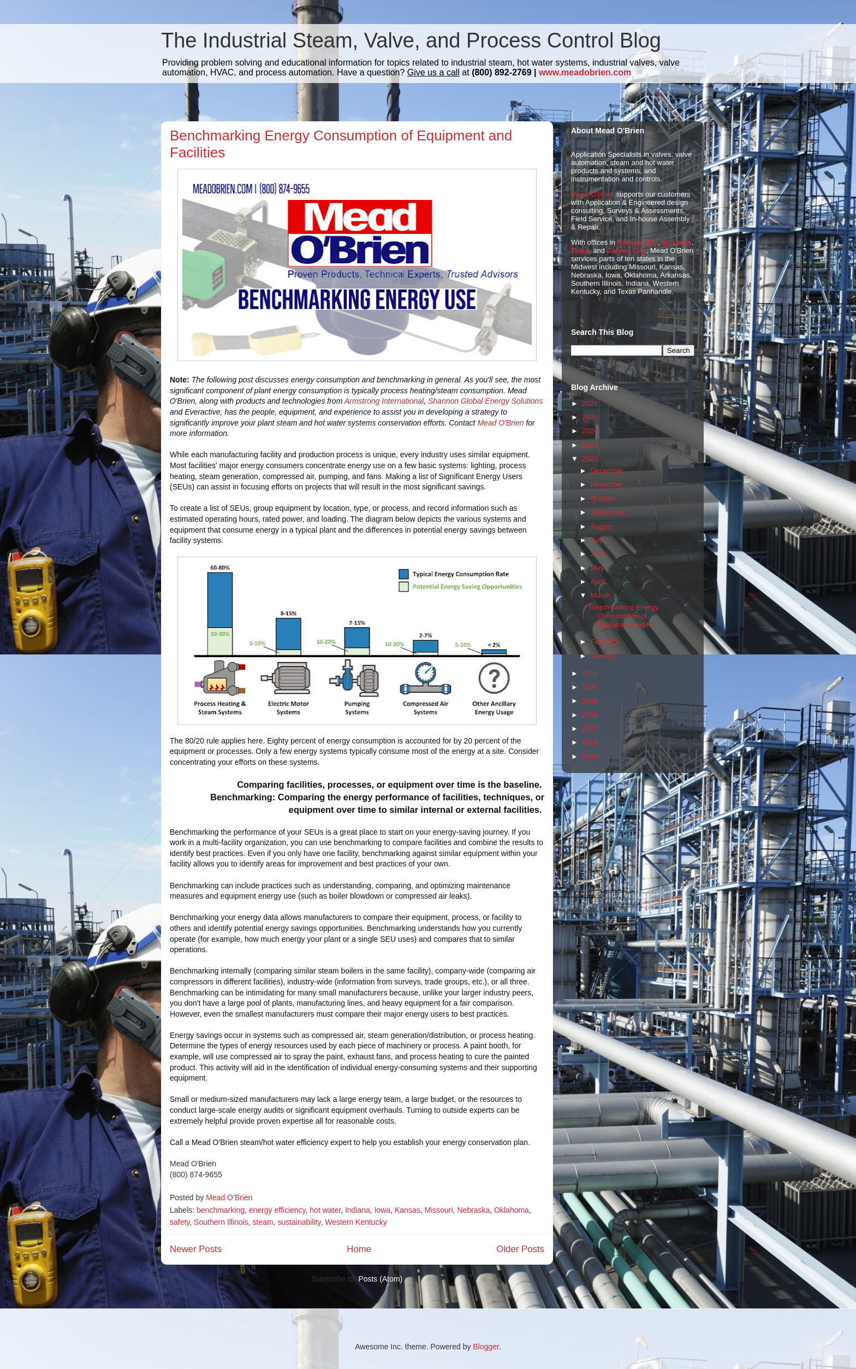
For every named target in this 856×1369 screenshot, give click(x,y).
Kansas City (637, 242)
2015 (590, 756)
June (598, 554)
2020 (590, 687)
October (603, 498)
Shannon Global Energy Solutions (485, 401)
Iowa (382, 1210)
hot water (325, 1210)
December (607, 471)
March (600, 595)
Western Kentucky (356, 1222)
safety (179, 1222)
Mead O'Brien (500, 422)
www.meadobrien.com (585, 72)
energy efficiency (277, 1210)
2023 (590, 445)
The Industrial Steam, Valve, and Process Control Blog (411, 40)
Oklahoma (511, 1210)
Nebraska (473, 1210)
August (602, 526)
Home (359, 1249)
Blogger (485, 1346)
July (597, 540)
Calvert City (626, 250)
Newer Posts (196, 1249)
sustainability (298, 1222)
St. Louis (677, 242)
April (598, 581)
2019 (590, 701)
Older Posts (520, 1249)
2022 (590, 459)
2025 (590, 417)
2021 (590, 673)
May (597, 568)
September (608, 512)
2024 (590, 431)
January (603, 656)
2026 (590, 403)
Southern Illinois (221, 1222)
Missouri (438, 1210)
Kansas (407, 1210)
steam (263, 1222)
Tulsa (580, 250)
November (607, 484)
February (605, 642)
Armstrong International (384, 401)
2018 (590, 715)
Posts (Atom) (380, 1278)
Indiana (357, 1210)
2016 (590, 742)
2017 (590, 728)
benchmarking (221, 1210)
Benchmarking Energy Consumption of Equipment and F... (623, 615)
